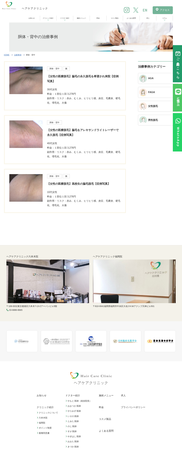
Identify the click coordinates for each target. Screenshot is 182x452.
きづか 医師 (72, 446)
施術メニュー (81, 18)
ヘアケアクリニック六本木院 (22, 256)
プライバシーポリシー (133, 407)
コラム (164, 18)
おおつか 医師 (73, 406)
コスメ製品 (114, 18)
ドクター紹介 (64, 18)
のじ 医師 (71, 426)
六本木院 (42, 418)
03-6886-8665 (15, 310)
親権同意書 (44, 433)
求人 (147, 18)
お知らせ (32, 18)
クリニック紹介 (48, 18)
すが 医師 (71, 431)
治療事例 (17, 55)
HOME (6, 55)
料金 (98, 18)
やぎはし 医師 (73, 436)
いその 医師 (72, 416)
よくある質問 (131, 18)
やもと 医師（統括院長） (79, 401)
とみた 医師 (72, 421)
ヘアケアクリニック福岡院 (107, 256)
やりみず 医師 (73, 411)
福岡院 (41, 423)
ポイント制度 (45, 428)
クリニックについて (48, 412)
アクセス (165, 10)
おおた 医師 (72, 441)
